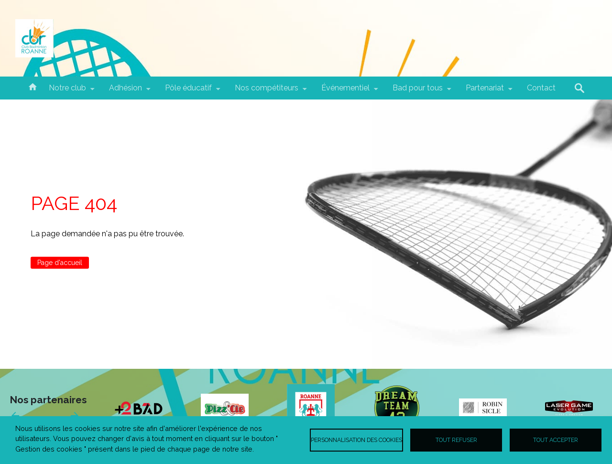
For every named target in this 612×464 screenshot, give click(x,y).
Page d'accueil (59, 262)
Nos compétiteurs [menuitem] (266, 91)
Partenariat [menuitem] (484, 91)
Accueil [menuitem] (32, 86)
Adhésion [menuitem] (125, 91)
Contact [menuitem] (541, 87)
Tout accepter (555, 439)
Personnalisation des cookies (356, 439)
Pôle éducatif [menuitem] (188, 91)
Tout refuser (456, 439)
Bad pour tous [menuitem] (417, 91)
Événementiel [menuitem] (345, 91)
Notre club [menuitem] (67, 91)
